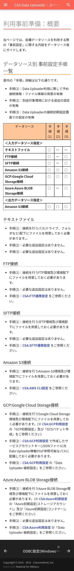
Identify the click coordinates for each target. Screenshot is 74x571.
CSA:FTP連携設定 (35, 295)
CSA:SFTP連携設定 (36, 345)
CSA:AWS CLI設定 (35, 388)
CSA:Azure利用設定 (53, 498)
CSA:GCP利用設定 (55, 423)
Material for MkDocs (27, 566)
